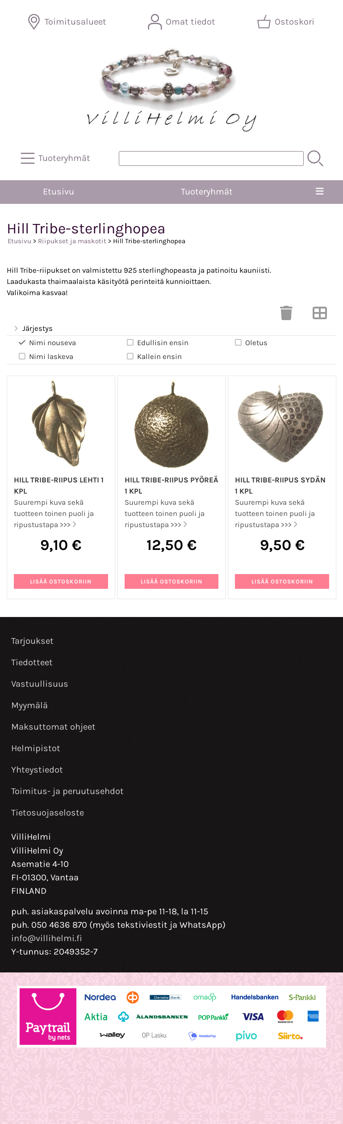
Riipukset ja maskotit (72, 241)
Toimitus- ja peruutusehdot (67, 791)
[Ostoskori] (286, 22)
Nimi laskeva (45, 356)
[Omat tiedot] (182, 22)
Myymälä (29, 705)
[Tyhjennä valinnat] (286, 316)
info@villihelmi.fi (46, 938)
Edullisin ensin (156, 342)
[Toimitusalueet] (67, 22)
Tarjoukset (32, 641)
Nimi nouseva (46, 342)
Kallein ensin (153, 356)
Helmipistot (35, 748)
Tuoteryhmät (207, 191)
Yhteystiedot (37, 770)
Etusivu (58, 191)
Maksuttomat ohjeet (53, 727)
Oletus (251, 342)
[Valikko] (320, 191)
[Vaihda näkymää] (320, 316)
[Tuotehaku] (211, 158)
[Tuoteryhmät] (56, 158)
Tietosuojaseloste (47, 812)
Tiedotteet (32, 662)
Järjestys (32, 329)
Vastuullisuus (39, 684)
